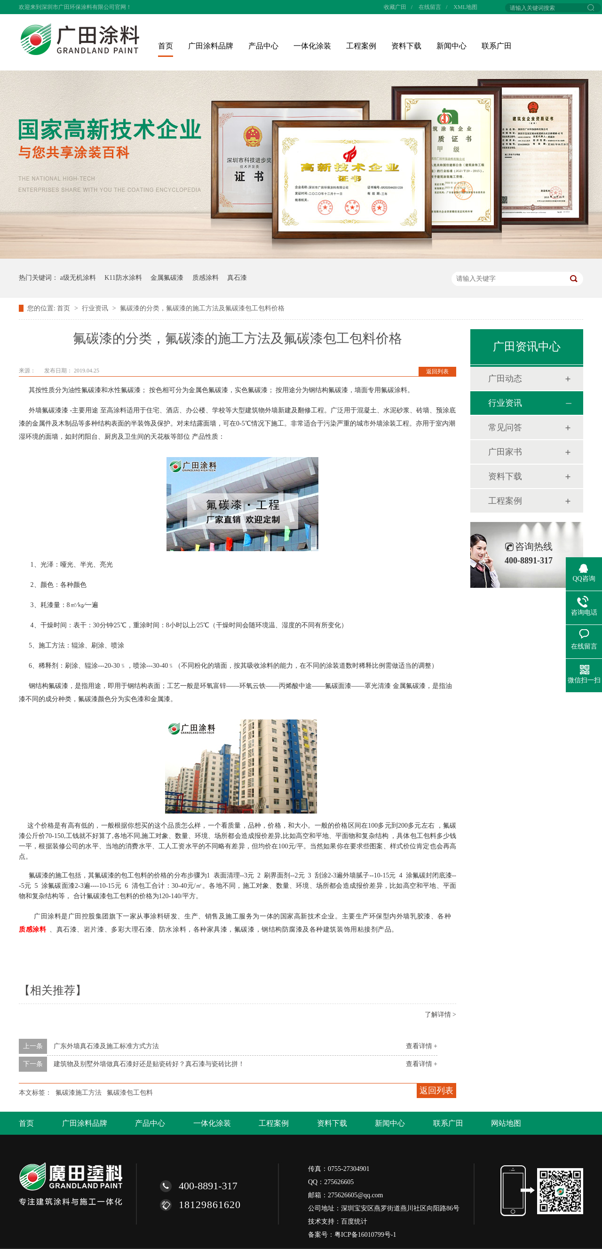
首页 (165, 46)
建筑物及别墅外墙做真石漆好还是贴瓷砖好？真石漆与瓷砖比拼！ (149, 1063)
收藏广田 (395, 7)
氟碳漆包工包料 (130, 1092)
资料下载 (406, 46)
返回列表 (437, 371)
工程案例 (361, 46)
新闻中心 (451, 46)
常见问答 (505, 427)
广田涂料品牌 (210, 46)
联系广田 (497, 46)
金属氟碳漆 (166, 277)
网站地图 (506, 1123)
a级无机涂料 (78, 277)
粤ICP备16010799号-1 (365, 1234)
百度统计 (354, 1221)
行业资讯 (96, 308)
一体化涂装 (312, 46)
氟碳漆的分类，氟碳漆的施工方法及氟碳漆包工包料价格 (202, 308)
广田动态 (505, 378)
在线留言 (430, 7)
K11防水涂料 (123, 277)
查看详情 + (421, 1046)
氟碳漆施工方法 (78, 1092)
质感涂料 (205, 277)
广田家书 (505, 452)
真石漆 (237, 277)
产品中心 (263, 46)
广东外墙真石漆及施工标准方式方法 (106, 1046)
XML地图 (465, 7)
